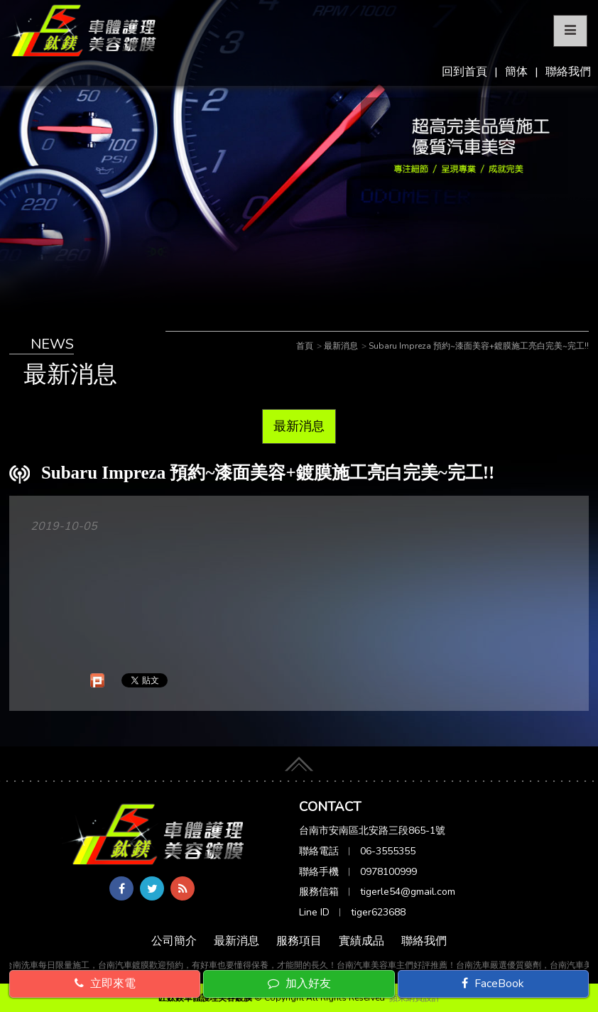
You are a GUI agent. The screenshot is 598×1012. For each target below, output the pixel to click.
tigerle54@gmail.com (407, 891)
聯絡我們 (568, 72)
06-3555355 (387, 851)
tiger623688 (378, 912)
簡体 (516, 72)
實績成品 (361, 941)
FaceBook (493, 983)
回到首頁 (464, 72)
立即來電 (105, 983)
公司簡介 (174, 941)
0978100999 (388, 871)
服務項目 (299, 941)
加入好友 (299, 983)
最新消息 (299, 426)
